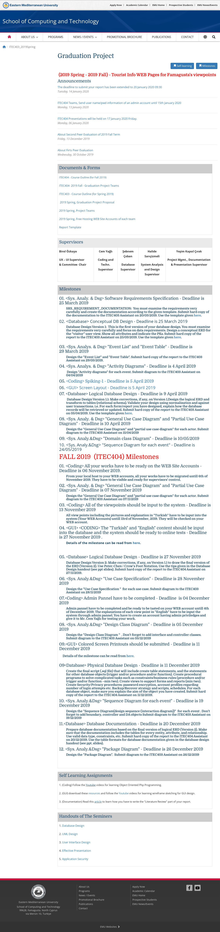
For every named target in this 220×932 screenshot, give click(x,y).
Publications (161, 37)
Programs (55, 37)
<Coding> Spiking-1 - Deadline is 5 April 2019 (110, 381)
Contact (187, 37)
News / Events (83, 37)
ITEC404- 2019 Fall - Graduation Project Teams (89, 186)
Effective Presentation (76, 851)
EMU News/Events (207, 5)
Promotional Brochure (124, 37)
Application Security (75, 859)
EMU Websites (110, 926)
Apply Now (116, 5)
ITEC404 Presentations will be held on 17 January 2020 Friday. (97, 119)
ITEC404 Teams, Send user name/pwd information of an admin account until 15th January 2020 (119, 103)
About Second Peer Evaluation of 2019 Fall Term (89, 134)
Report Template (70, 227)
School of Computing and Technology (51, 21)
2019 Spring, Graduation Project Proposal (87, 202)
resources (94, 793)
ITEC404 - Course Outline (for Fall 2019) (82, 177)
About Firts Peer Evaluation (75, 150)
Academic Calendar (137, 5)
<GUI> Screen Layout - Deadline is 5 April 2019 (110, 387)
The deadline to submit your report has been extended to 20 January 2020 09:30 (110, 87)
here (197, 315)
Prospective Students (181, 5)
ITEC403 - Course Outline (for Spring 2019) (86, 194)
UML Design (70, 834)
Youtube (91, 785)
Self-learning (182, 65)
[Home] (4, 47)
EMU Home (158, 5)
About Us (28, 37)
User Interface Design (76, 842)
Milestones (206, 65)
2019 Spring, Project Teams (77, 211)
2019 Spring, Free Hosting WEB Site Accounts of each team (97, 219)
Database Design (73, 826)
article (98, 801)
